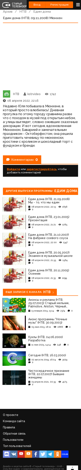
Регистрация (59, 4)
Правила (9, 427)
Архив (7, 11)
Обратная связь (14, 433)
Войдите (13, 169)
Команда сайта (14, 421)
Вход (37, 4)
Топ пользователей (17, 446)
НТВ (22, 11)
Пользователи (13, 439)
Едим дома (42, 11)
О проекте (10, 415)
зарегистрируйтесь (41, 169)
